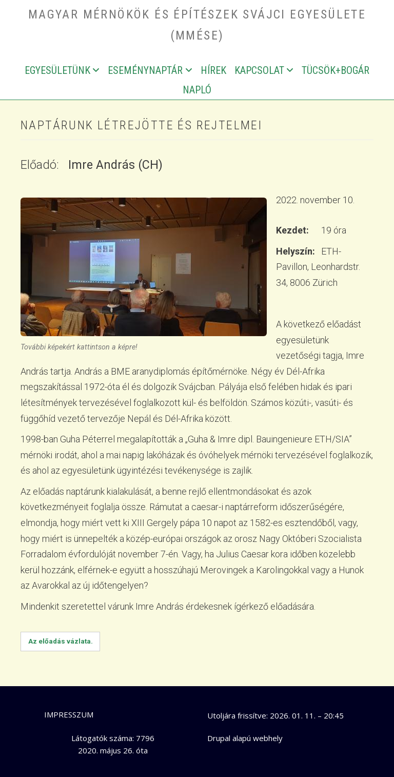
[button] (144, 266)
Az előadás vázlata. (60, 641)
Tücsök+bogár (335, 70)
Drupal (218, 738)
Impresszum (68, 714)
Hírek (213, 70)
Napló (197, 90)
